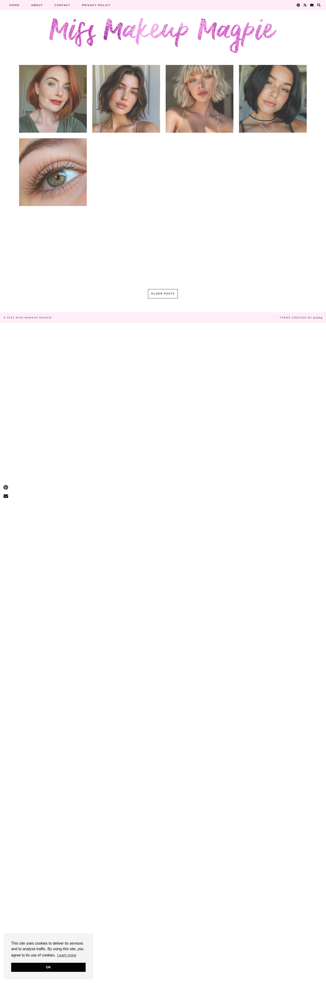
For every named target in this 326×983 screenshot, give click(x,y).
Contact (62, 5)
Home (14, 5)
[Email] (312, 5)
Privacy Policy (96, 5)
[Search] (319, 5)
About (37, 5)
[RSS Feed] (305, 5)
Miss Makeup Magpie (34, 317)
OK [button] (48, 967)
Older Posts (163, 293)
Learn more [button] (66, 955)
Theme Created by (301, 317)
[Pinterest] (298, 5)
